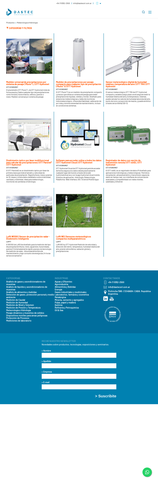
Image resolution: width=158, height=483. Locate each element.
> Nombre (46, 351)
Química (58, 305)
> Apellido (46, 361)
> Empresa (47, 372)
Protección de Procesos (17, 318)
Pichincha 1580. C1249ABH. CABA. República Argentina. (129, 292)
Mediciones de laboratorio (18, 320)
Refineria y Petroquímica (67, 307)
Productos (10, 23)
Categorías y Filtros (19, 28)
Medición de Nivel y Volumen (20, 305)
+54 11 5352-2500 (63, 3)
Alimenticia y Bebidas (65, 287)
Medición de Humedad (17, 302)
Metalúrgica (60, 297)
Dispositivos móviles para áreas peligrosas (26, 315)
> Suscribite (105, 396)
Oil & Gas (59, 310)
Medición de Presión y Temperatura (23, 307)
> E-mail (45, 382)
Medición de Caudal (15, 300)
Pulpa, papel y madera (65, 302)
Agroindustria (61, 284)
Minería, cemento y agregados (69, 300)
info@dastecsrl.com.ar (82, 3)
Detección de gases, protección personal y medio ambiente (30, 296)
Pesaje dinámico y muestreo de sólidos (25, 313)
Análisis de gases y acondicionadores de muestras (25, 283)
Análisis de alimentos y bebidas (21, 292)
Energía (58, 289)
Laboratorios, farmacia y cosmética (72, 294)
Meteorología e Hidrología (27, 23)
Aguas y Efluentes (63, 281)
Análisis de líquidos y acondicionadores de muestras (26, 288)
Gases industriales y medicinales (70, 292)
